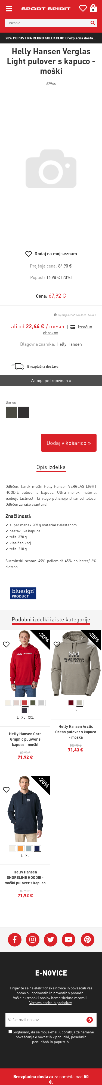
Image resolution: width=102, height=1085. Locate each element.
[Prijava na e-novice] (90, 1020)
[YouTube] (68, 939)
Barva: (11, 402)
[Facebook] (14, 939)
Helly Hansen (69, 344)
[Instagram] (32, 939)
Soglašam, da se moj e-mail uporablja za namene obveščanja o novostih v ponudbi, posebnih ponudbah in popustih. (53, 1036)
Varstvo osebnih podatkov (50, 1002)
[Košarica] (91, 8)
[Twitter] (50, 939)
